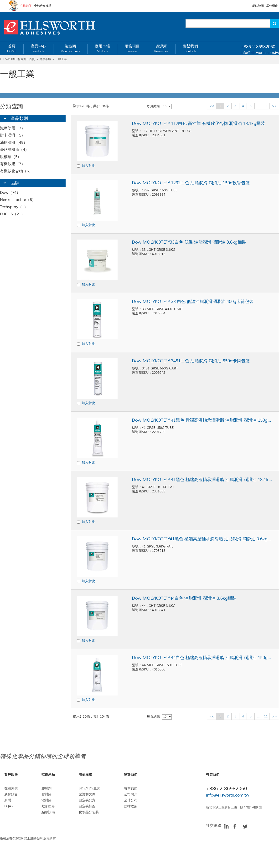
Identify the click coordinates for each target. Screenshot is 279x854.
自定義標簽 (87, 806)
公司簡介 (130, 794)
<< (211, 106)
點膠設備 (48, 812)
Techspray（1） (14, 207)
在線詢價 (25, 6)
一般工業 (61, 59)
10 (164, 106)
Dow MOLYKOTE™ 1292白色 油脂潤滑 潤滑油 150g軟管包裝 (191, 182)
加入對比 (88, 166)
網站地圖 (258, 6)
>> (274, 106)
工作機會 (272, 6)
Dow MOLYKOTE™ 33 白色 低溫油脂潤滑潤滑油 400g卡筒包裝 (192, 301)
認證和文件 (87, 794)
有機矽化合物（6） (16, 171)
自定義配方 (87, 800)
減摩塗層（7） (12, 128)
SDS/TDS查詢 (89, 788)
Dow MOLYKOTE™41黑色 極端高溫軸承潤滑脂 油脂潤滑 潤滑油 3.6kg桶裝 (202, 539)
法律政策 (130, 806)
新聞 (7, 800)
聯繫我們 (130, 788)
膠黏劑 (46, 788)
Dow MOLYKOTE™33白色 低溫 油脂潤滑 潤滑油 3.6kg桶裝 (189, 242)
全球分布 (130, 800)
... (258, 106)
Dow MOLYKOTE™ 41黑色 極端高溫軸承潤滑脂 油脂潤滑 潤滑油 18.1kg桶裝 (202, 479)
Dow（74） (10, 192)
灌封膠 (46, 800)
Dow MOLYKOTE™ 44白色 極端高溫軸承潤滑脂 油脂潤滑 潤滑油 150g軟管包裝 (202, 657)
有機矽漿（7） (12, 164)
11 (266, 106)
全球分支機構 (42, 6)
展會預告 (11, 794)
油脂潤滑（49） (13, 142)
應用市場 (45, 59)
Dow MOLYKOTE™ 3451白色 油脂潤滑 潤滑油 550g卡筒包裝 (191, 360)
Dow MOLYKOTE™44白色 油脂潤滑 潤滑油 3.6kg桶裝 (184, 598)
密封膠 (46, 794)
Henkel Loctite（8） (18, 199)
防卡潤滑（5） (12, 135)
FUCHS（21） (12, 214)
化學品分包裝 (89, 812)
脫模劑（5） (10, 156)
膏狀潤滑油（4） (14, 149)
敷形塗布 (48, 806)
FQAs (8, 806)
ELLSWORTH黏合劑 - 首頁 (17, 59)
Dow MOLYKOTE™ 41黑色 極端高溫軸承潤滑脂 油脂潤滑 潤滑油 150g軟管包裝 (202, 420)
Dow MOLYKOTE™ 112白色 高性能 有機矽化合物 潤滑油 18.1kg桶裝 (198, 123)
